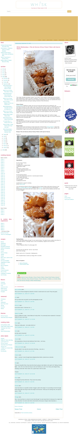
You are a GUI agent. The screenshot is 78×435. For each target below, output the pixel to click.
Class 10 (3, 173)
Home (39, 40)
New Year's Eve (4, 303)
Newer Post (18, 409)
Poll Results (3, 351)
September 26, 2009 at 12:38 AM (25, 343)
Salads (2, 254)
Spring (2, 305)
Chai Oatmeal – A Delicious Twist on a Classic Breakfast (6, 50)
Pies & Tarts (3, 271)
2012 (3, 71)
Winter (2, 308)
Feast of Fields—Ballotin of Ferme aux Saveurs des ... (8, 103)
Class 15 (3, 181)
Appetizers (3, 243)
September (5, 84)
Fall (1, 300)
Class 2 (2, 160)
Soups (2, 256)
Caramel (3, 282)
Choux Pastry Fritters (38, 277)
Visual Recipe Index (24, 264)
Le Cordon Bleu (56, 279)
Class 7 (2, 168)
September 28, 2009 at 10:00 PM (25, 359)
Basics (2, 241)
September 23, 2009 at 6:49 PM (24, 301)
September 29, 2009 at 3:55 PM (24, 381)
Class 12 (3, 176)
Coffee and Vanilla (19, 347)
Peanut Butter (4, 290)
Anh (16, 297)
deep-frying (22, 184)
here (41, 187)
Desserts (3, 263)
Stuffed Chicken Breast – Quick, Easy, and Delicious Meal (7, 54)
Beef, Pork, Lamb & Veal (6, 257)
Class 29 (3, 203)
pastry (21, 105)
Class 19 (3, 187)
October (5, 82)
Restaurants (61, 40)
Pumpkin (3, 291)
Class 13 (3, 178)
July (4, 136)
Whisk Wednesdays (5, 331)
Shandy (16, 385)
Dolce (16, 323)
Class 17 (3, 184)
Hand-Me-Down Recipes (6, 317)
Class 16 (3, 183)
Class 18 (3, 186)
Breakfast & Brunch (5, 246)
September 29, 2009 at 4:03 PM (24, 393)
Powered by (71, 85)
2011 (3, 72)
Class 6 (2, 167)
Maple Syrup (4, 288)
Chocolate (3, 283)
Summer (3, 307)
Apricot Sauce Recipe (27, 277)
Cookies (3, 268)
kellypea (17, 355)
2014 (3, 69)
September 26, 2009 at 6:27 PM (24, 351)
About (44, 40)
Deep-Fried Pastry (50, 277)
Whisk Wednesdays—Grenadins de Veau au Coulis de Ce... (8, 108)
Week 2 (2, 225)
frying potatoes (50, 126)
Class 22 (3, 192)
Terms (67, 40)
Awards (2, 338)
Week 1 (2, 223)
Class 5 (2, 165)
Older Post (59, 409)
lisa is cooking (18, 289)
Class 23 (3, 194)
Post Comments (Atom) (26, 412)
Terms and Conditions (69, 199)
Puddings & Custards (6, 273)
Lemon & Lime (4, 287)
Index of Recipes (23, 263)
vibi (15, 363)
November (5, 80)
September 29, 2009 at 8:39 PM (24, 402)
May (4, 140)
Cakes (2, 267)
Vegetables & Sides (5, 262)
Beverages (3, 245)
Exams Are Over (4, 232)
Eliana (16, 377)
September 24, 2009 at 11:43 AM (25, 319)
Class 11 (3, 175)
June (4, 138)
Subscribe (71, 79)
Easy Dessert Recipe (32, 279)
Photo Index (49, 40)
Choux (17, 105)
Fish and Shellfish (5, 260)
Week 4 (2, 228)
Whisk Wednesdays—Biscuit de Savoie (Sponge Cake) (7, 131)
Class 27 (3, 200)
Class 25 (3, 197)
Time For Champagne (6, 234)
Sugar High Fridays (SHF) (7, 326)
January (5, 147)
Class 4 (2, 164)
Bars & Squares (4, 265)
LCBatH (49, 279)
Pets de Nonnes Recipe (23, 280)
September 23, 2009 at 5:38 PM (24, 293)
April (4, 141)
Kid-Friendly (3, 275)
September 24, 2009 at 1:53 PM (24, 327)
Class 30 (3, 205)
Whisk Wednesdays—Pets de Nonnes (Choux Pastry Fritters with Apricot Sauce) (38, 47)
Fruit (2, 285)
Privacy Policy (67, 197)
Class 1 (2, 159)
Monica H (17, 305)
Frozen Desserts (5, 270)
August (5, 134)
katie (16, 331)
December (5, 78)
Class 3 (2, 162)
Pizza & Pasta (4, 252)
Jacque (16, 339)
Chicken (3, 259)
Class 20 (3, 189)
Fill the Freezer (4, 315)
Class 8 (2, 170)
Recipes (55, 40)
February (5, 145)
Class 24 (3, 195)
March (4, 143)
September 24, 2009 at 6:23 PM (24, 335)
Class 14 (3, 179)
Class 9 (2, 172)
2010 (3, 74)
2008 (3, 150)
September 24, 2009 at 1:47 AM (24, 309)
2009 (3, 76)
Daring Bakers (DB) (5, 324)
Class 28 (3, 201)
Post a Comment (19, 406)
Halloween (3, 302)
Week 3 (2, 226)
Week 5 (2, 229)
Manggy (16, 397)
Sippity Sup (17, 313)
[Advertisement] (39, 27)
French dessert (43, 279)
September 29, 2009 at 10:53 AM (25, 373)
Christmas (3, 299)
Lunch (2, 251)
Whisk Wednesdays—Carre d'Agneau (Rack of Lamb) (7, 87)
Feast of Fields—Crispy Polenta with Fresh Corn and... (8, 126)
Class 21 (3, 190)
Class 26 (3, 198)
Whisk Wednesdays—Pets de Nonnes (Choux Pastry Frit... (8, 95)
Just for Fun (3, 346)
